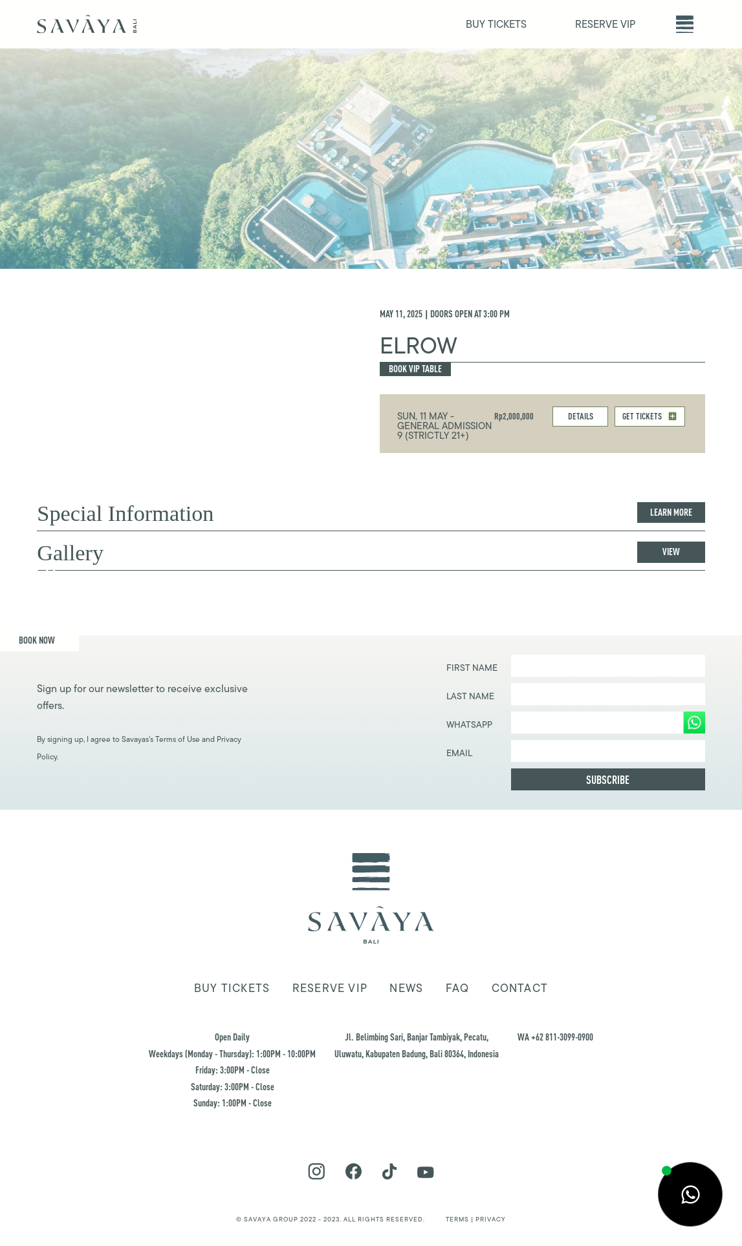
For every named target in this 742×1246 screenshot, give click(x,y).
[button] (684, 24)
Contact (520, 988)
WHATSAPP (469, 724)
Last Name (470, 696)
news (406, 988)
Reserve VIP (329, 988)
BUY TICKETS (496, 24)
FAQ (458, 988)
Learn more (671, 512)
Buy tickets (232, 988)
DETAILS (580, 415)
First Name (471, 667)
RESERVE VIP (605, 24)
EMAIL (459, 752)
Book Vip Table (415, 368)
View (671, 551)
